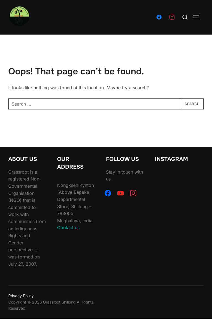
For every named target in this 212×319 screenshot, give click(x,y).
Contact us (68, 227)
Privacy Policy (21, 295)
